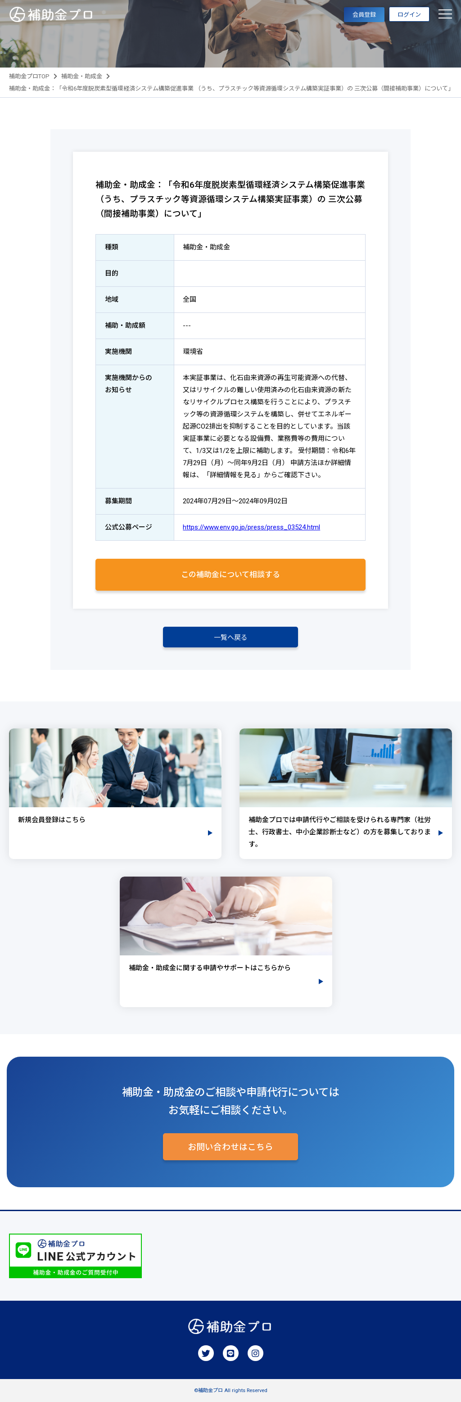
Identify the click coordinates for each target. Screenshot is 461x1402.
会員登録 (364, 14)
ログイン (409, 14)
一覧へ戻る (231, 637)
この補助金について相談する (230, 574)
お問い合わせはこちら (230, 1147)
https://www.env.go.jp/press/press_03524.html (251, 527)
